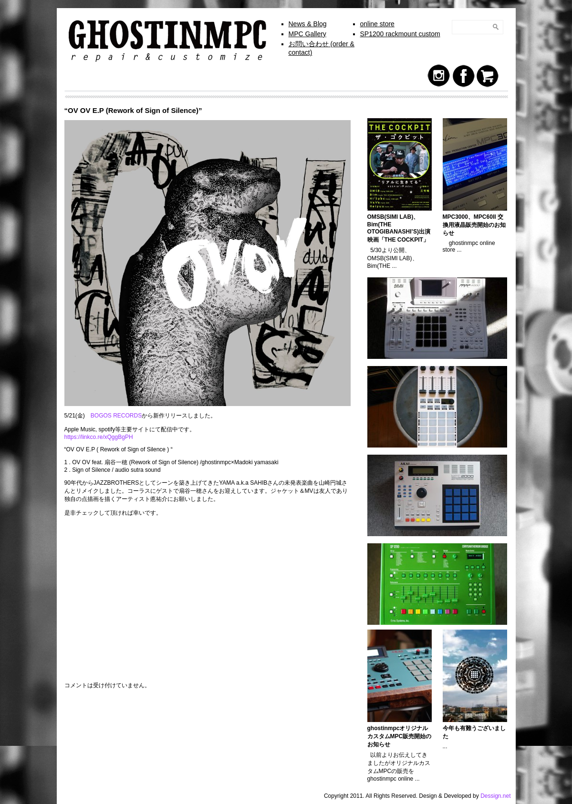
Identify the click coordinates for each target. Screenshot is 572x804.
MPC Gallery (307, 34)
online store (377, 24)
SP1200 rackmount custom (400, 34)
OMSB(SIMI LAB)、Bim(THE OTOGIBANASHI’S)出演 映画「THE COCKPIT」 (401, 228)
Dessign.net (495, 796)
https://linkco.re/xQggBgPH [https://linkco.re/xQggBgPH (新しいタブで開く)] (98, 437)
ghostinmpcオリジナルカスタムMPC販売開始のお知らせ (399, 736)
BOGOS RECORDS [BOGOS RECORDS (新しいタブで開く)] (116, 415)
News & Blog (308, 24)
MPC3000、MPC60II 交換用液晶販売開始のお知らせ (474, 225)
